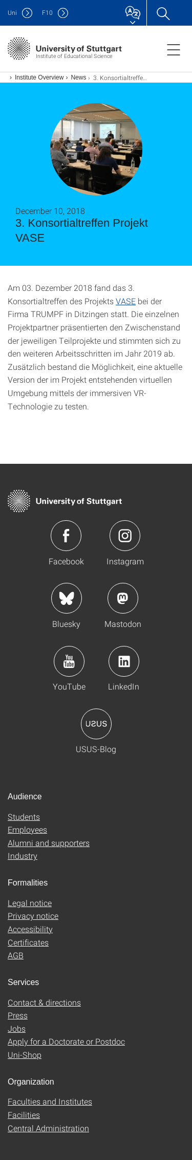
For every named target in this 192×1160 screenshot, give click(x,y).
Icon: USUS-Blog (96, 724)
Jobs (17, 1028)
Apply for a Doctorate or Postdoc (66, 1041)
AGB (16, 955)
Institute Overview (39, 77)
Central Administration (48, 1128)
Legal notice (30, 902)
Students (24, 816)
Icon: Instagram (125, 535)
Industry (22, 855)
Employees (27, 829)
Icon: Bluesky (66, 598)
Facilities (24, 1114)
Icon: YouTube (69, 661)
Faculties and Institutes (50, 1101)
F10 (47, 12)
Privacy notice (33, 915)
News (78, 77)
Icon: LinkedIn (124, 661)
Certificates (28, 942)
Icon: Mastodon (123, 598)
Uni (12, 12)
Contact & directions (44, 1002)
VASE (126, 301)
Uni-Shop (24, 1054)
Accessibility (30, 928)
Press (18, 1015)
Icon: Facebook (66, 535)
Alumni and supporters (49, 842)
